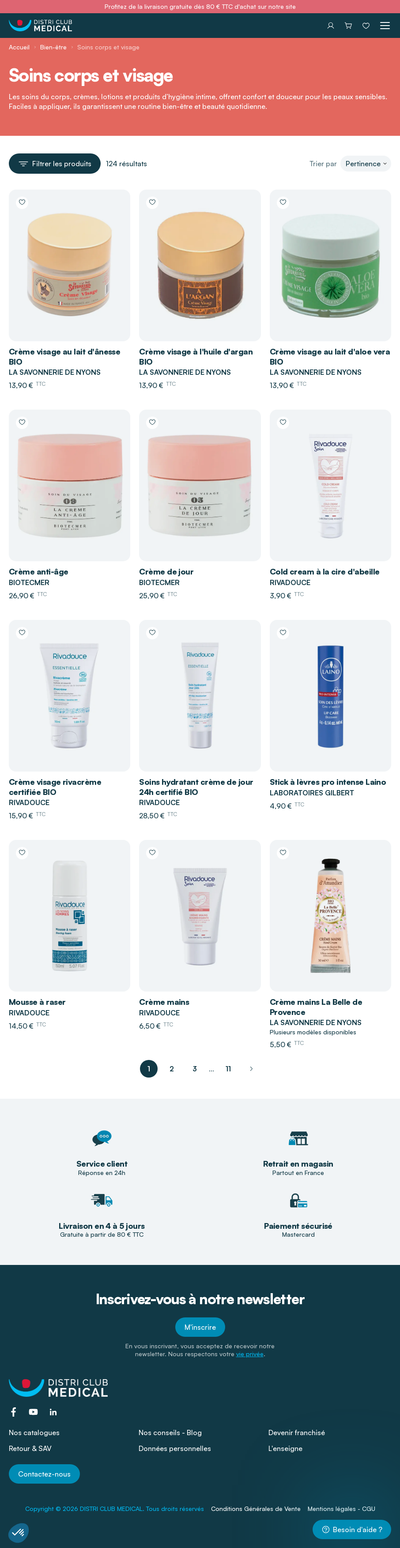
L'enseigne (285, 1448)
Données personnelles (175, 1448)
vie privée (250, 1354)
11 (228, 1068)
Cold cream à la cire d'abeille (325, 571)
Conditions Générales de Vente (256, 1508)
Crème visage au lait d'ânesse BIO (64, 356)
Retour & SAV (30, 1448)
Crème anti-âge (38, 571)
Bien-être (53, 47)
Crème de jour (166, 571)
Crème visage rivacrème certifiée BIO (55, 787)
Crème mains (164, 1002)
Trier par (323, 163)
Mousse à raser (37, 1002)
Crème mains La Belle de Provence (316, 1007)
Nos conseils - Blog (170, 1432)
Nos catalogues (34, 1432)
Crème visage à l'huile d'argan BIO (196, 356)
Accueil (19, 47)
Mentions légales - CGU (341, 1508)
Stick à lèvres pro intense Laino (328, 782)
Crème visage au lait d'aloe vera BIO (330, 356)
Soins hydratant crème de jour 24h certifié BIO (196, 787)
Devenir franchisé (296, 1432)
